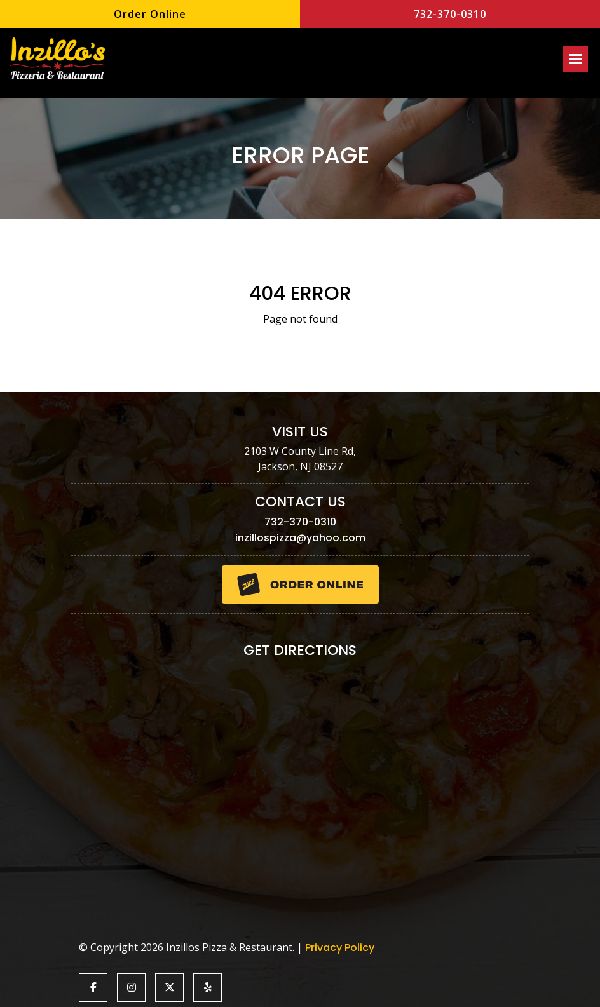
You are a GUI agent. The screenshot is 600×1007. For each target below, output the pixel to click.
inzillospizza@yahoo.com (300, 538)
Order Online (150, 14)
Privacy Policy (339, 947)
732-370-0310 (450, 14)
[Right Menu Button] (575, 59)
